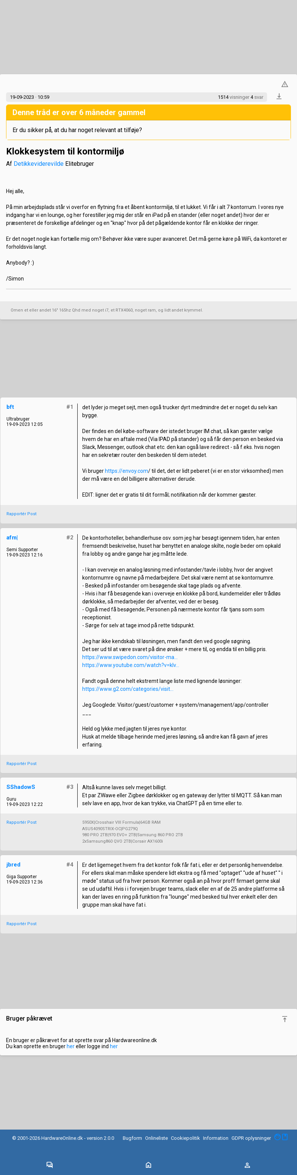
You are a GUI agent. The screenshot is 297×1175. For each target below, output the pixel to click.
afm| (12, 537)
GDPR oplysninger (251, 1138)
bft (10, 407)
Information (215, 1138)
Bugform (132, 1138)
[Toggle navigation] (49, 1165)
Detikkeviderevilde (39, 163)
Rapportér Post (21, 513)
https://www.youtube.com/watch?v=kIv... (130, 665)
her (71, 1046)
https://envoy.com (126, 471)
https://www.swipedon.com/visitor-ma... (130, 657)
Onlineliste (156, 1138)
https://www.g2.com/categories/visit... (128, 689)
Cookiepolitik (185, 1138)
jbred (13, 864)
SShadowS (20, 787)
